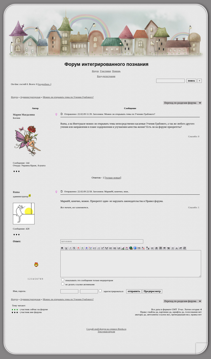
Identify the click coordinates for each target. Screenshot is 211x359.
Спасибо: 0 (193, 136)
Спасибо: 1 (193, 207)
